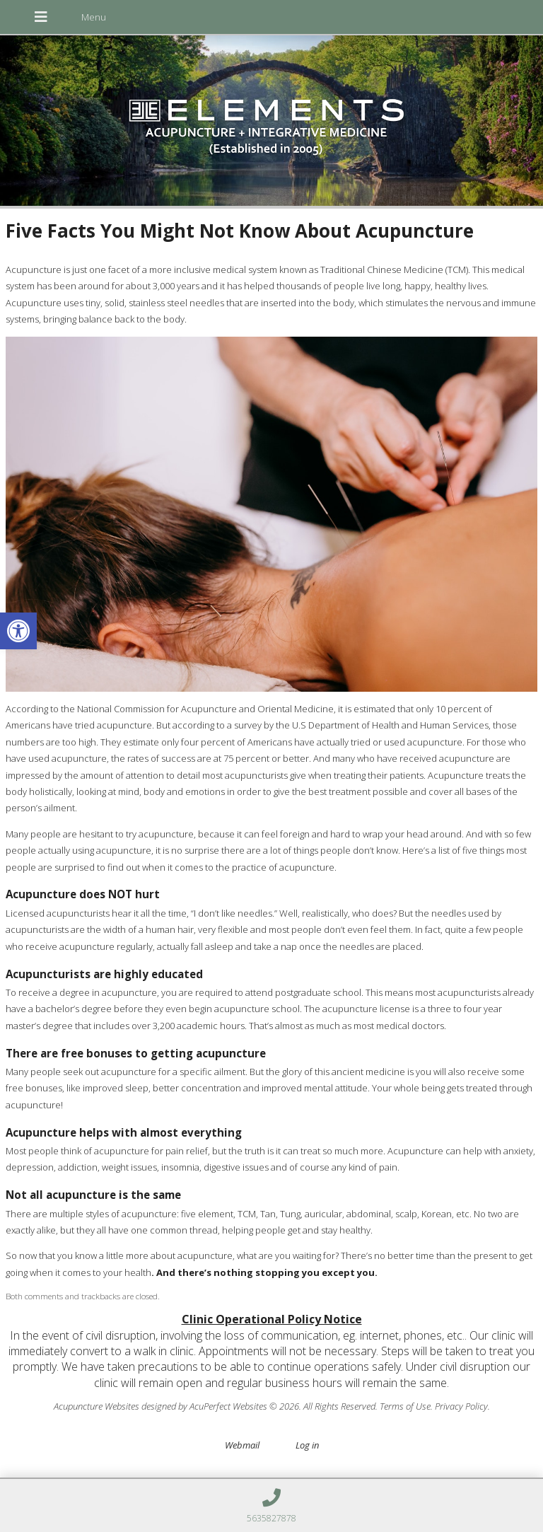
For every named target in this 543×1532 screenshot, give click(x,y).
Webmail (242, 1445)
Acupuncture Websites (96, 1406)
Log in (307, 1445)
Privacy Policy (461, 1406)
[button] (18, 631)
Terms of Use (405, 1406)
